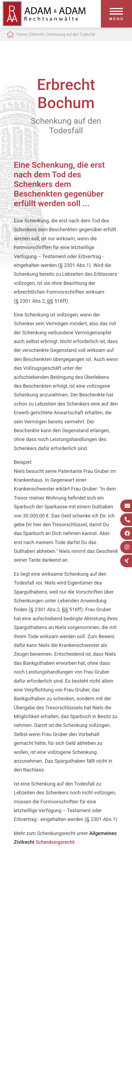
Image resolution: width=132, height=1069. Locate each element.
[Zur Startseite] (44, 24)
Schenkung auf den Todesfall (71, 34)
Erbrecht (36, 34)
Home (22, 34)
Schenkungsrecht (55, 842)
